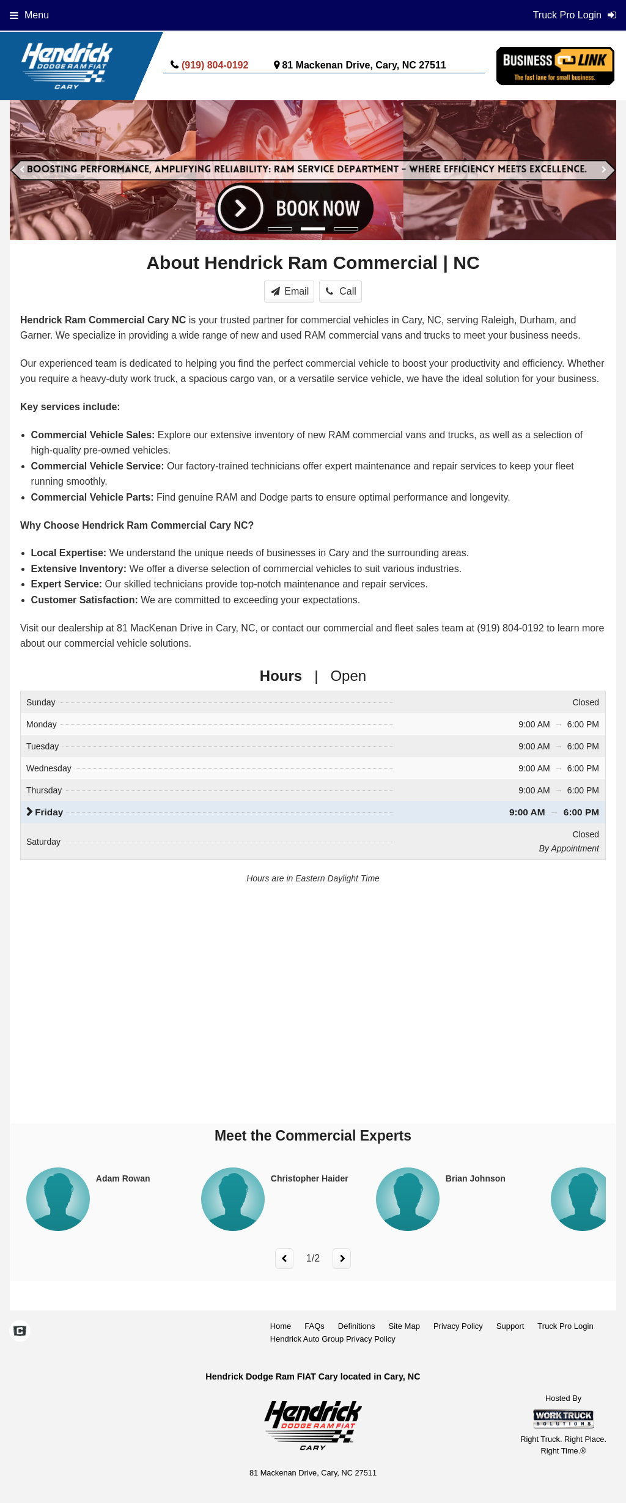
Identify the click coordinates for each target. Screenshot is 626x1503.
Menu (29, 15)
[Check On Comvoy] (20, 1332)
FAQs (314, 1326)
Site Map (404, 1326)
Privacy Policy (458, 1326)
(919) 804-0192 (215, 65)
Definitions (356, 1326)
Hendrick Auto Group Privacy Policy (333, 1338)
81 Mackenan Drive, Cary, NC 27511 (364, 65)
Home (281, 1326)
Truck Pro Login (565, 1326)
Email (290, 291)
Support (510, 1326)
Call (341, 291)
